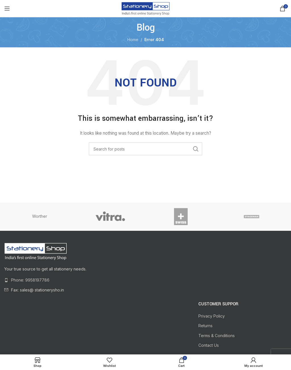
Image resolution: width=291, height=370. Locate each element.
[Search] (145, 148)
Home (132, 39)
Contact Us (208, 345)
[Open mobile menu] (7, 8)
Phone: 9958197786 (30, 280)
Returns (205, 325)
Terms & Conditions (216, 335)
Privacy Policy (211, 316)
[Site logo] (145, 8)
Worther (39, 216)
